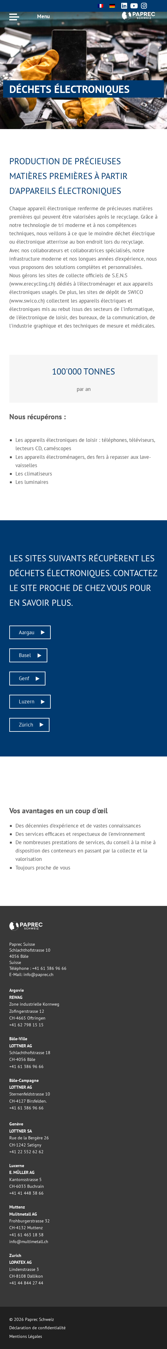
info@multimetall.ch (28, 1241)
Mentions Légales (25, 1336)
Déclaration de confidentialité (37, 1327)
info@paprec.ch (39, 974)
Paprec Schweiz (138, 15)
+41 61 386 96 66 (49, 968)
